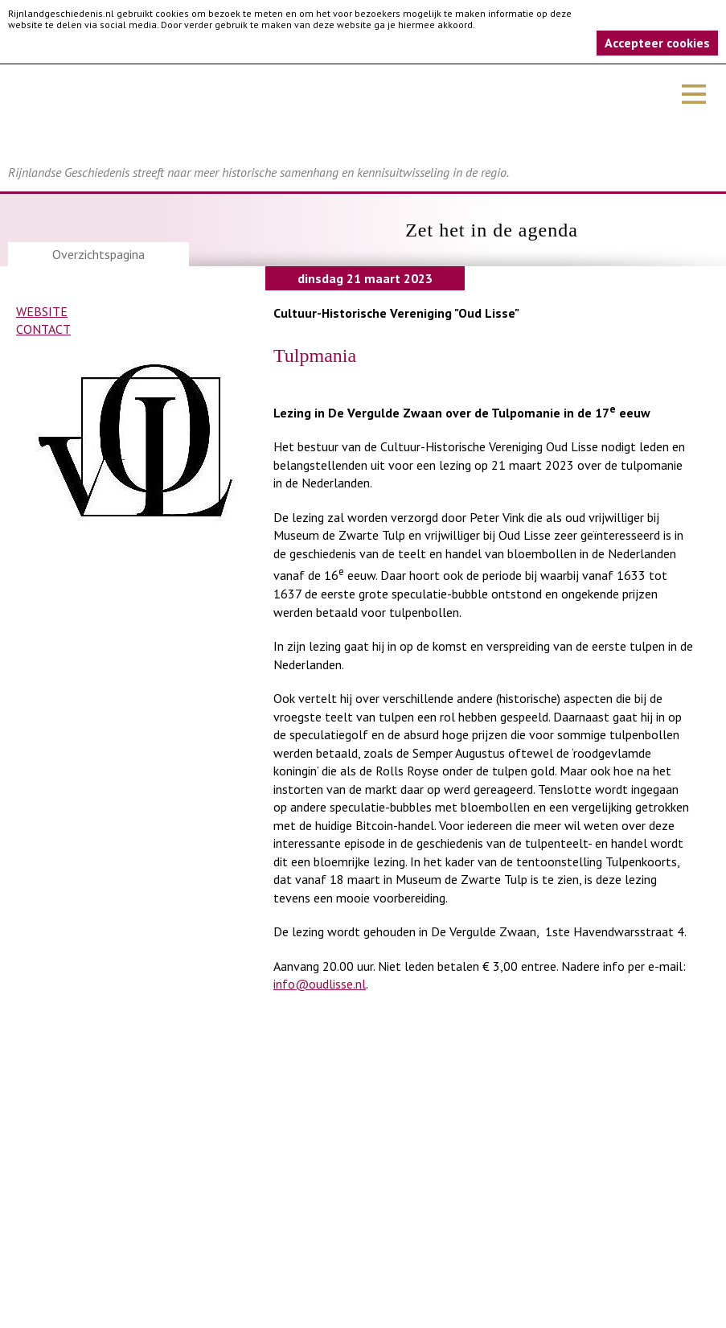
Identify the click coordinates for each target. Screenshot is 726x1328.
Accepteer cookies (657, 43)
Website (42, 311)
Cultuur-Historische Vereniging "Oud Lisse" (396, 313)
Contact (43, 329)
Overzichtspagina (98, 254)
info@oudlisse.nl (319, 984)
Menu (694, 94)
